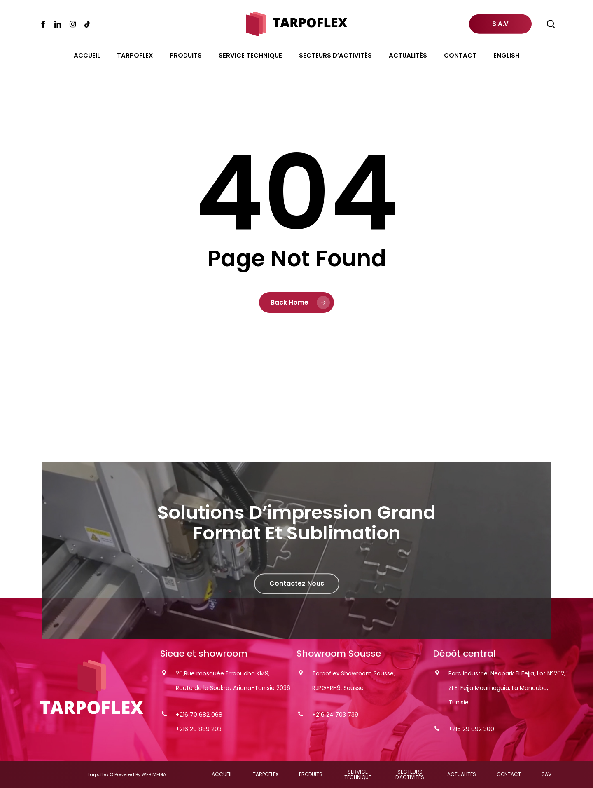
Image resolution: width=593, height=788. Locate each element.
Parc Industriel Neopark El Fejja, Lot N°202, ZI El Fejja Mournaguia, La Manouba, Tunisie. (506, 687)
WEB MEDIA (154, 774)
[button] (296, 600)
